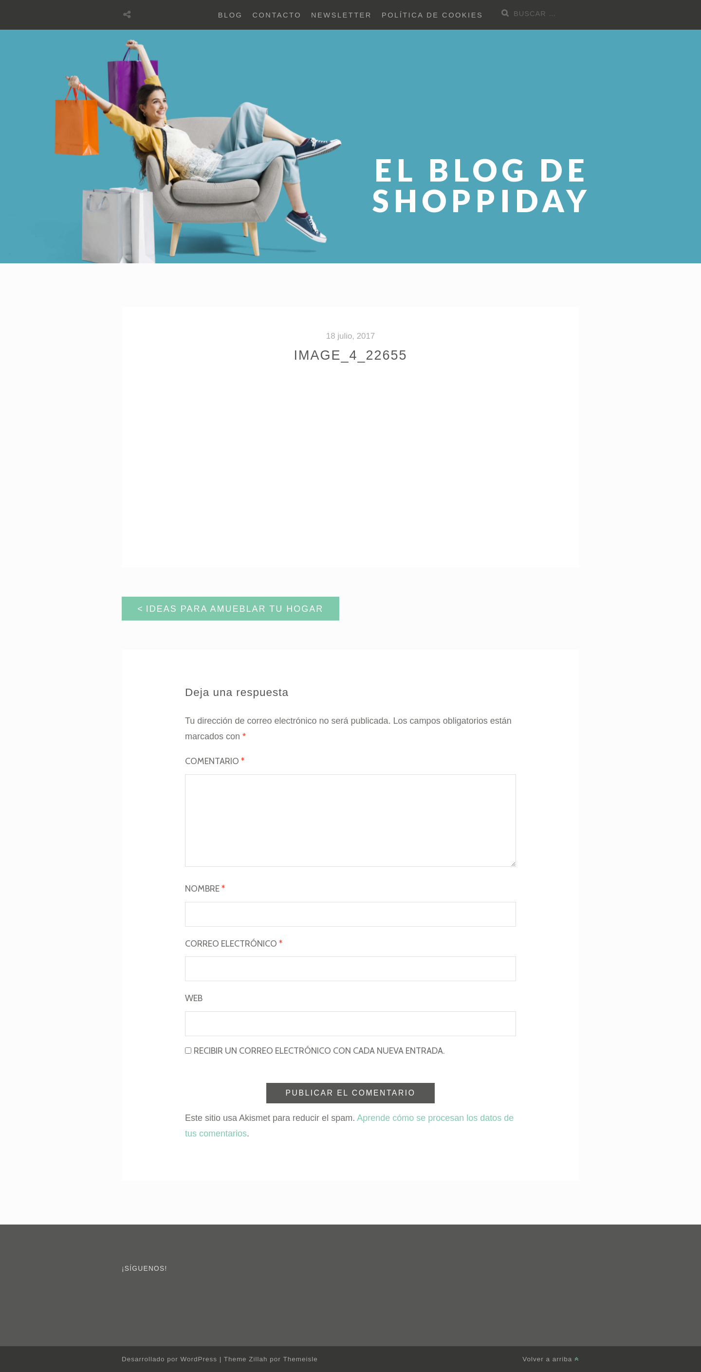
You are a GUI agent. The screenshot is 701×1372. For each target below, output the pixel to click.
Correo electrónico (233, 943)
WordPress (198, 1359)
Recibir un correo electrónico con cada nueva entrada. (319, 1050)
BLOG (230, 15)
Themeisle (300, 1359)
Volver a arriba (550, 1359)
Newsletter (341, 15)
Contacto (276, 15)
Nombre (205, 888)
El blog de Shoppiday (481, 185)
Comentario (214, 761)
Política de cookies (432, 15)
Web (194, 998)
